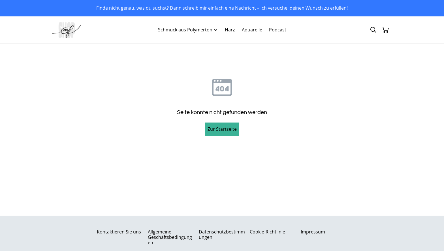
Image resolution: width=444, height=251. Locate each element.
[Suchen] (373, 30)
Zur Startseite (222, 129)
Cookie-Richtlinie (267, 232)
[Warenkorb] (385, 30)
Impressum (313, 232)
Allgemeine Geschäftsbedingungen (170, 237)
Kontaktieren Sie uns (119, 232)
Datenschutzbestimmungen (222, 234)
